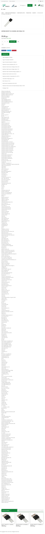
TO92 (7, 88)
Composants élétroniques (10, 12)
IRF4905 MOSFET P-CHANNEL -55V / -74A (37, 524)
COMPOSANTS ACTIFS (21, 12)
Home (2, 12)
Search (29, 5)
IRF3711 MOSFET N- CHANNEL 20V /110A (8, 524)
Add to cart (12, 41)
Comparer (18, 41)
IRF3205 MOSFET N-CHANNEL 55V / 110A (22, 524)
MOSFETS (34, 12)
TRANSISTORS (28, 12)
